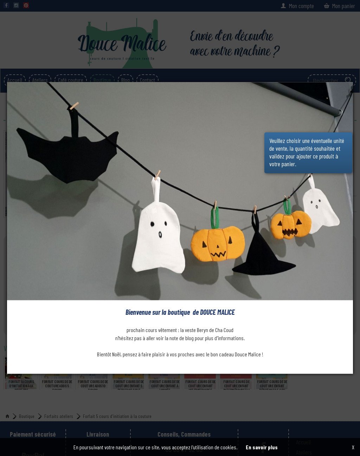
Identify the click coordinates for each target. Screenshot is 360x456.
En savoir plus (262, 447)
